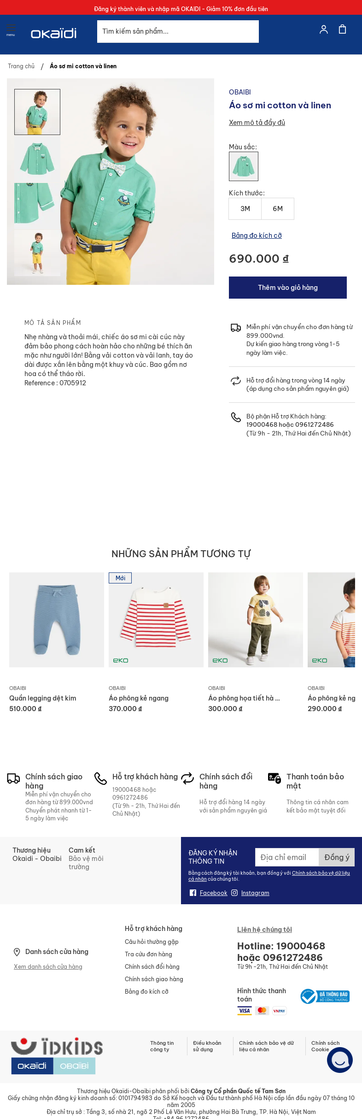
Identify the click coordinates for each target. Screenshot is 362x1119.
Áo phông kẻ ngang (139, 698)
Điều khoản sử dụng (207, 1046)
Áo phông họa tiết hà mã (246, 698)
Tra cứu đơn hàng (148, 954)
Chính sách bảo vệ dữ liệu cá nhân (266, 1046)
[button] (37, 158)
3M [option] (245, 209)
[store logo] (54, 45)
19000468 (261, 424)
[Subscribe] (337, 857)
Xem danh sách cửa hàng (48, 966)
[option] (243, 166)
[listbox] (292, 170)
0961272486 (314, 424)
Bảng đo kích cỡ (257, 235)
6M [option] (278, 209)
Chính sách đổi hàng (152, 966)
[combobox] (178, 31)
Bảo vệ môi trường (86, 862)
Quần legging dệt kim (42, 698)
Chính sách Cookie (325, 1046)
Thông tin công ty (162, 1046)
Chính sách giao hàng (154, 979)
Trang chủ (21, 66)
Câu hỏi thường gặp (152, 941)
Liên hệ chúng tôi (264, 929)
